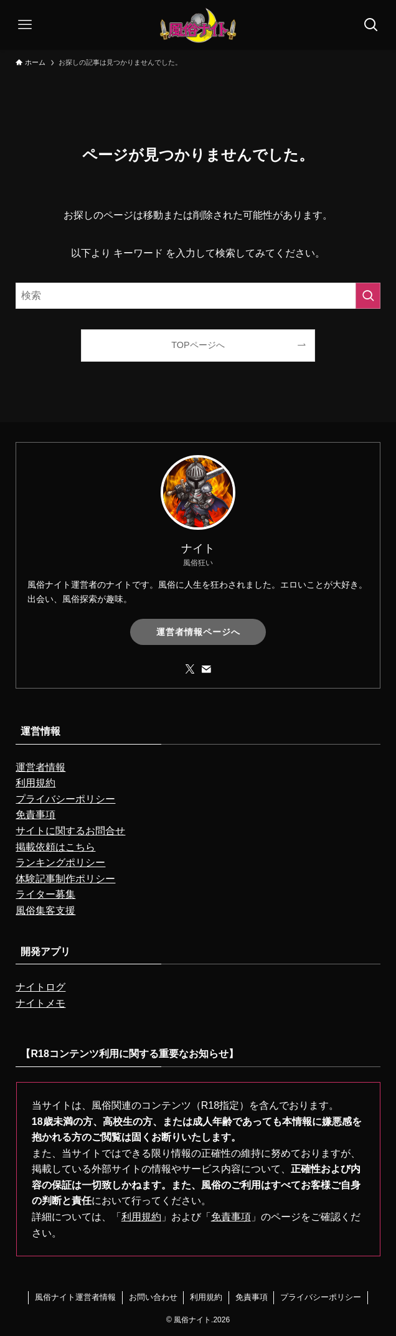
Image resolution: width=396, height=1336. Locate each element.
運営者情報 (40, 767)
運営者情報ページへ (198, 632)
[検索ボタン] (371, 25)
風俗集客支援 (45, 910)
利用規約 (35, 783)
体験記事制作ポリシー (65, 878)
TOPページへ (197, 345)
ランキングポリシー (60, 862)
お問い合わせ (153, 1297)
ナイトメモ (40, 1003)
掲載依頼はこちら (55, 847)
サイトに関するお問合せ (70, 831)
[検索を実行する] (368, 296)
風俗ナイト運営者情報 (75, 1297)
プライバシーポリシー (65, 799)
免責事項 (35, 814)
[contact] (206, 669)
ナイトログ (40, 987)
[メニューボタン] (25, 25)
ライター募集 (45, 894)
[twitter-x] (190, 669)
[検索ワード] (198, 296)
